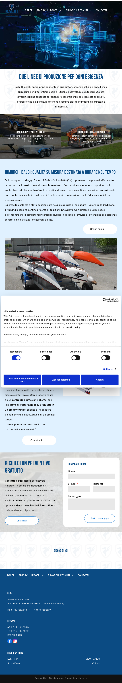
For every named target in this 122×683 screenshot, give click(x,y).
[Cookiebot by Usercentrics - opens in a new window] (104, 300)
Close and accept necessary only (22, 379)
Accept (99, 380)
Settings (108, 369)
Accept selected (61, 380)
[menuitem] (28, 10)
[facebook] (9, 641)
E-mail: (96, 483)
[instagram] (15, 641)
